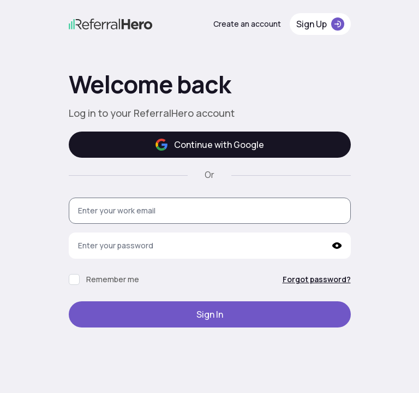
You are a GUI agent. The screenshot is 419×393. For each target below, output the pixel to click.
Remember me (112, 279)
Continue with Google (209, 144)
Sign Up (320, 24)
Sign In (209, 314)
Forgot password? (317, 279)
